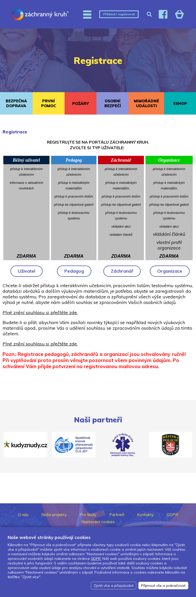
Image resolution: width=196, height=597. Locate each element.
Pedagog (74, 271)
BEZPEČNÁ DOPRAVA (16, 103)
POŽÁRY (80, 103)
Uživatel (26, 271)
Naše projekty (54, 514)
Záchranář (122, 271)
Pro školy (88, 514)
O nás (23, 514)
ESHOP (180, 103)
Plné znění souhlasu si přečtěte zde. (40, 312)
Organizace (169, 271)
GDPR (172, 514)
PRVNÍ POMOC (48, 103)
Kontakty (145, 514)
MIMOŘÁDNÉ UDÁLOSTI (146, 103)
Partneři (116, 514)
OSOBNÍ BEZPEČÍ (112, 103)
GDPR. (96, 558)
